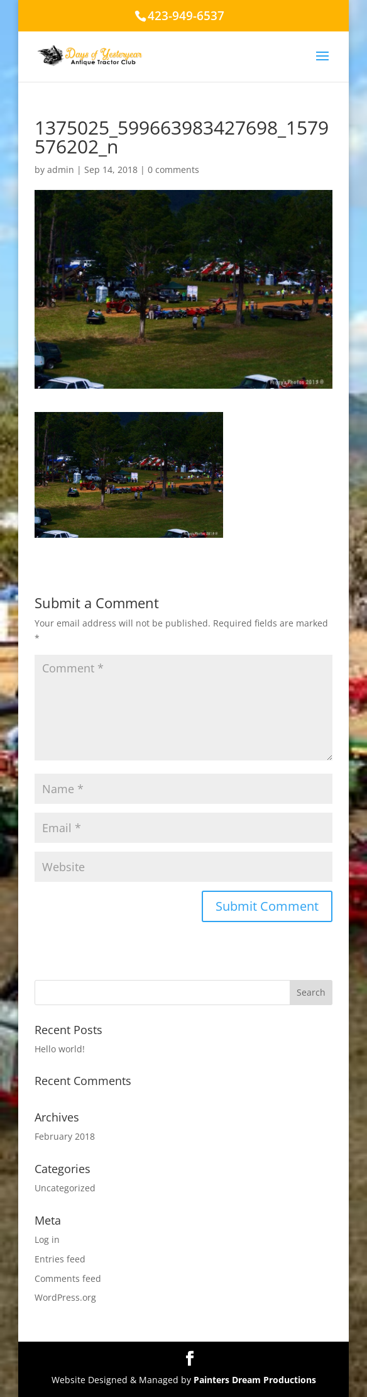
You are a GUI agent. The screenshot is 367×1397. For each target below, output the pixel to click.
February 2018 (65, 1136)
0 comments (173, 169)
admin (60, 169)
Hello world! (60, 1049)
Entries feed (60, 1259)
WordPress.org (65, 1297)
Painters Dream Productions (255, 1380)
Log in (47, 1239)
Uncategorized (65, 1188)
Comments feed (68, 1278)
